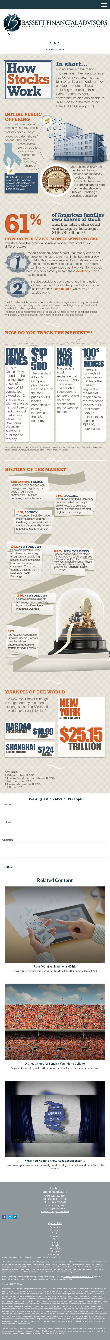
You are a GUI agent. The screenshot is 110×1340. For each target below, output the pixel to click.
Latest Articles (55, 1248)
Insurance (55, 1236)
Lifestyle (55, 1245)
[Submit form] (10, 867)
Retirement (55, 1227)
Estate (55, 1233)
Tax (55, 1239)
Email (8, 822)
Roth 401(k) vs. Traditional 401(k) (55, 966)
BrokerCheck (55, 1257)
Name (8, 804)
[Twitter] (51, 42)
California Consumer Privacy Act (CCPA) (78, 1277)
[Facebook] (58, 42)
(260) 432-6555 (55, 49)
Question (7, 840)
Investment (55, 1230)
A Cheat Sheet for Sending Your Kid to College (55, 1063)
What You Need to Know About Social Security (55, 1160)
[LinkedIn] (55, 42)
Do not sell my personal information (59, 1279)
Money (55, 1242)
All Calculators (55, 1254)
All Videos (55, 1251)
